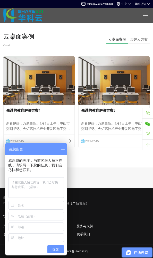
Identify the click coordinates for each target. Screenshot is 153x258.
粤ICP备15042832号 (76, 251)
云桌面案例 (117, 39)
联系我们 (83, 234)
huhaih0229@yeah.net (97, 4)
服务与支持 (84, 226)
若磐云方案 (139, 39)
